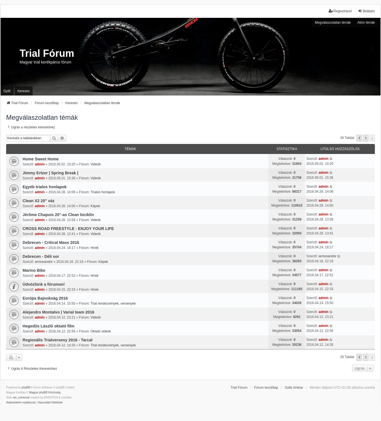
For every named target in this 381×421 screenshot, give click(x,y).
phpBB (26, 387)
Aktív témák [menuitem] (366, 23)
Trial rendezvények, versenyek (113, 303)
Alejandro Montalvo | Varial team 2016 (58, 312)
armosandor (44, 262)
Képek (95, 206)
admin (40, 164)
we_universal (21, 397)
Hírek (95, 248)
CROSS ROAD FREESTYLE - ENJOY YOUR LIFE (68, 228)
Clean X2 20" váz (39, 201)
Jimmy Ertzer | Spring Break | (50, 173)
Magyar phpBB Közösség (44, 392)
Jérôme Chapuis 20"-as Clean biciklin (58, 214)
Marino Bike (34, 270)
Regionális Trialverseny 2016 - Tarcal (57, 340)
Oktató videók (101, 331)
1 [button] (366, 138)
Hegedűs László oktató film (48, 326)
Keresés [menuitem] (24, 91)
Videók (96, 164)
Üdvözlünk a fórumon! (44, 284)
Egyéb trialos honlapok (45, 187)
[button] (359, 138)
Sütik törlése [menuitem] (294, 388)
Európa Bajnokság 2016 (45, 298)
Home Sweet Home (41, 159)
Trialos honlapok (103, 192)
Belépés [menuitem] (366, 11)
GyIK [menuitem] (7, 91)
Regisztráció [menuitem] (340, 11)
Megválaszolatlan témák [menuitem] (333, 23)
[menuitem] (20, 402)
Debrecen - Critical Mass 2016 (51, 242)
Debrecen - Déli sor (41, 256)
